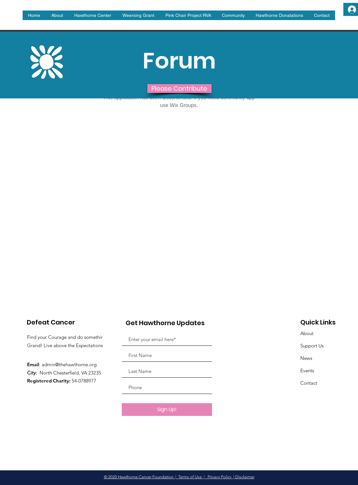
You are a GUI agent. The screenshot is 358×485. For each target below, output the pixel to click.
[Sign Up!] (167, 409)
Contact (308, 383)
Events (307, 370)
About (306, 333)
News (306, 358)
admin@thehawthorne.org (69, 364)
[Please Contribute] (179, 88)
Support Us (312, 346)
